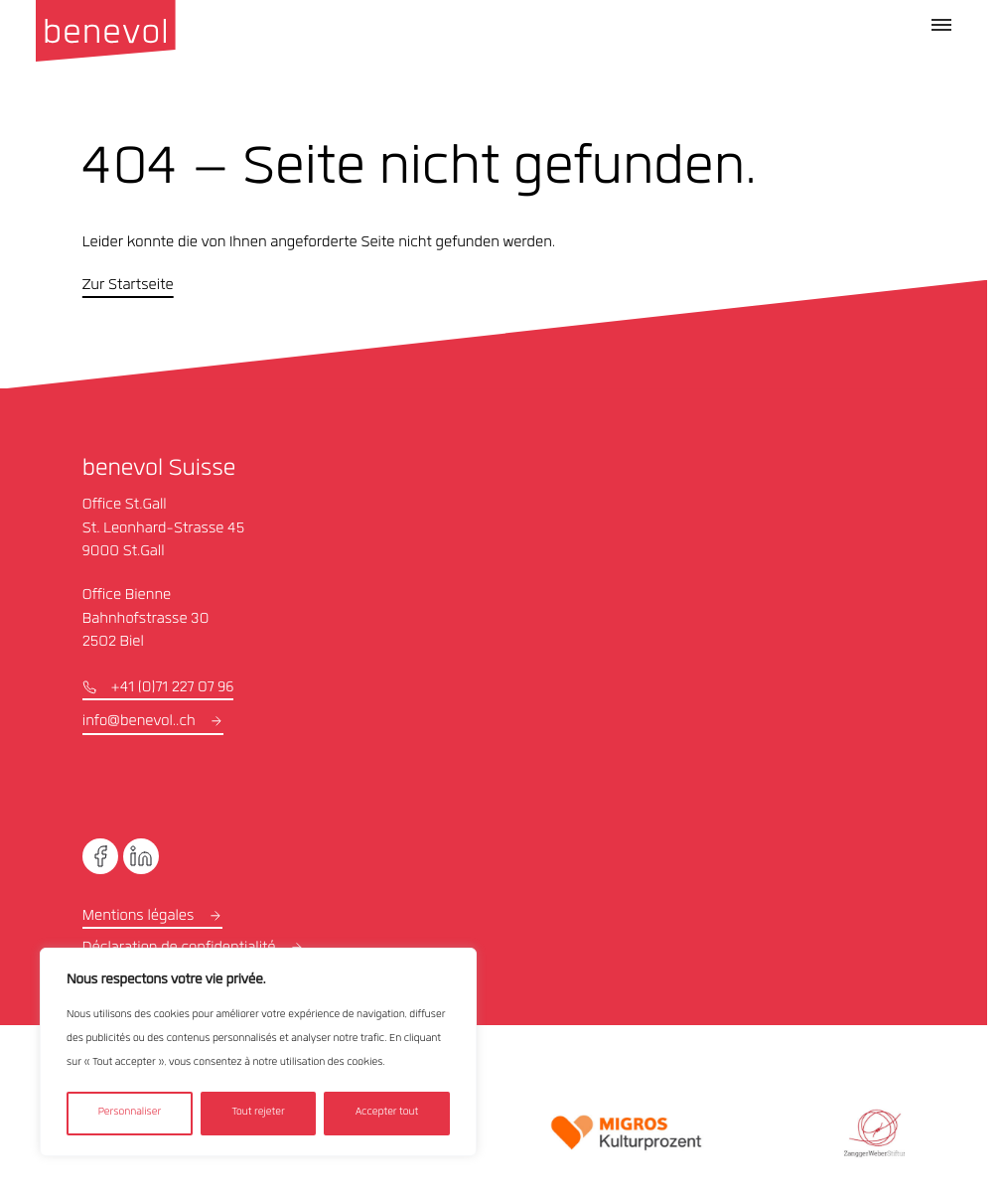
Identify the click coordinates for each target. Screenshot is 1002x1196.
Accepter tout (387, 1113)
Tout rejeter (257, 1113)
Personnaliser (129, 1113)
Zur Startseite (128, 286)
